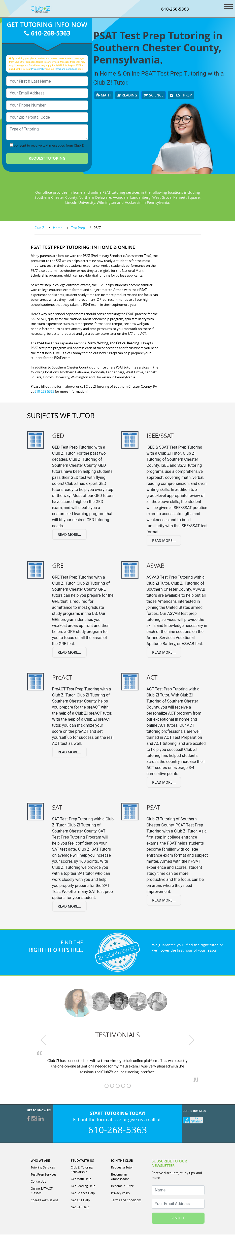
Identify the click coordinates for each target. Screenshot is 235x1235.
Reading (127, 95)
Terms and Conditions (65, 69)
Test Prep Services (43, 1175)
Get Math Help (81, 1179)
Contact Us (38, 1182)
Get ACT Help (80, 1200)
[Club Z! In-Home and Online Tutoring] (41, 9)
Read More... (69, 534)
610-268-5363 (175, 9)
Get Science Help (83, 1193)
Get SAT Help (80, 1208)
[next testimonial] (191, 1040)
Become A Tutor (122, 1186)
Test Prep (181, 95)
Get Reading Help (83, 1186)
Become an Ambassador (120, 1177)
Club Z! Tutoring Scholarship (82, 1170)
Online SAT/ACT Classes (42, 1191)
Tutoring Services (43, 1168)
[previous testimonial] (44, 1040)
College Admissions (44, 1200)
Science (153, 95)
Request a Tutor (122, 1168)
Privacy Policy (38, 69)
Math (103, 95)
